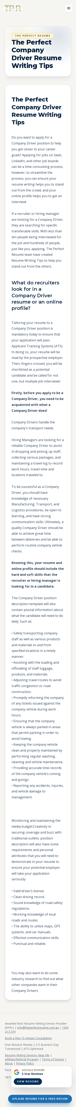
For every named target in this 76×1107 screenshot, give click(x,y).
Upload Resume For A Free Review (40, 1098)
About (9, 1063)
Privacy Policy (25, 1063)
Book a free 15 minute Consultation (28, 1038)
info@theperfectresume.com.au (38, 1027)
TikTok (9, 1077)
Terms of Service (53, 1059)
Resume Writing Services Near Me (27, 1055)
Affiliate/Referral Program (22, 1059)
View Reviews (28, 1081)
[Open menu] (69, 8)
